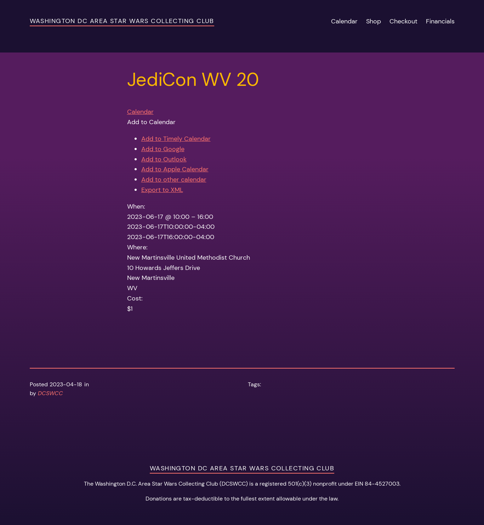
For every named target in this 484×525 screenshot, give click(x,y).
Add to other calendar (173, 179)
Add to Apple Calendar (175, 169)
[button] (151, 122)
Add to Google (162, 149)
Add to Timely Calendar (176, 138)
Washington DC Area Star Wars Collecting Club (122, 21)
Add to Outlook (164, 159)
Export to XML (162, 190)
